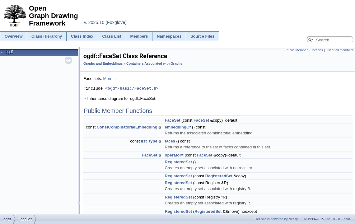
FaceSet (172, 120)
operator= (174, 155)
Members (139, 36)
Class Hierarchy (46, 36)
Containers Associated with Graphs (154, 63)
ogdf (9, 52)
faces (170, 141)
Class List (111, 36)
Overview (14, 36)
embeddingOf (178, 127)
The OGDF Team (337, 219)
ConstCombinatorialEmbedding (127, 127)
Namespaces (169, 36)
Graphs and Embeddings (103, 63)
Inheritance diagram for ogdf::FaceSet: (119, 98)
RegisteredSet (178, 162)
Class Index (82, 36)
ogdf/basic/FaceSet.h (132, 88)
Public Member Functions (304, 50)
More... (109, 78)
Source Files (202, 36)
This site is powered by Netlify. (276, 219)
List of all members (339, 50)
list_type (149, 141)
